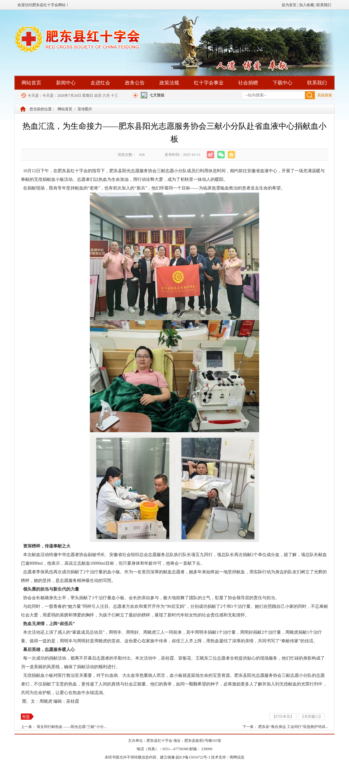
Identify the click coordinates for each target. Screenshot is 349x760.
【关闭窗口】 (311, 716)
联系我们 (323, 5)
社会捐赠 (248, 82)
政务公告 (135, 82)
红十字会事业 (208, 82)
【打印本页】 (283, 716)
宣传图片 (85, 109)
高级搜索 (324, 95)
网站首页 (31, 82)
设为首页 (289, 5)
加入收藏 (306, 5)
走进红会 (100, 82)
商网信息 (237, 757)
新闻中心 (66, 82)
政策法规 (169, 82)
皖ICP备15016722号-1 (193, 757)
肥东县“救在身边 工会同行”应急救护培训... (293, 727)
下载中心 (282, 82)
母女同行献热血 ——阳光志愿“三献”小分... (71, 727)
